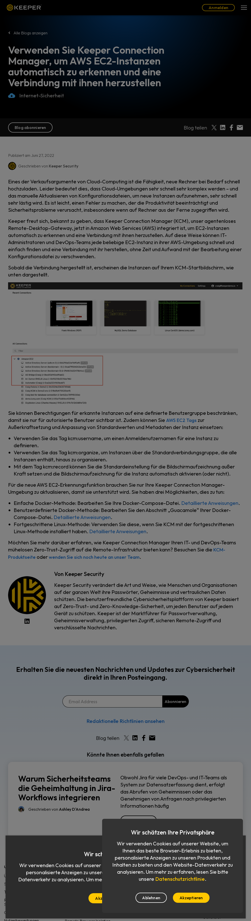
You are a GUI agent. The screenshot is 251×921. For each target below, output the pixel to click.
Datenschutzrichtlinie (180, 879)
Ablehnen (151, 897)
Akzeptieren (191, 897)
